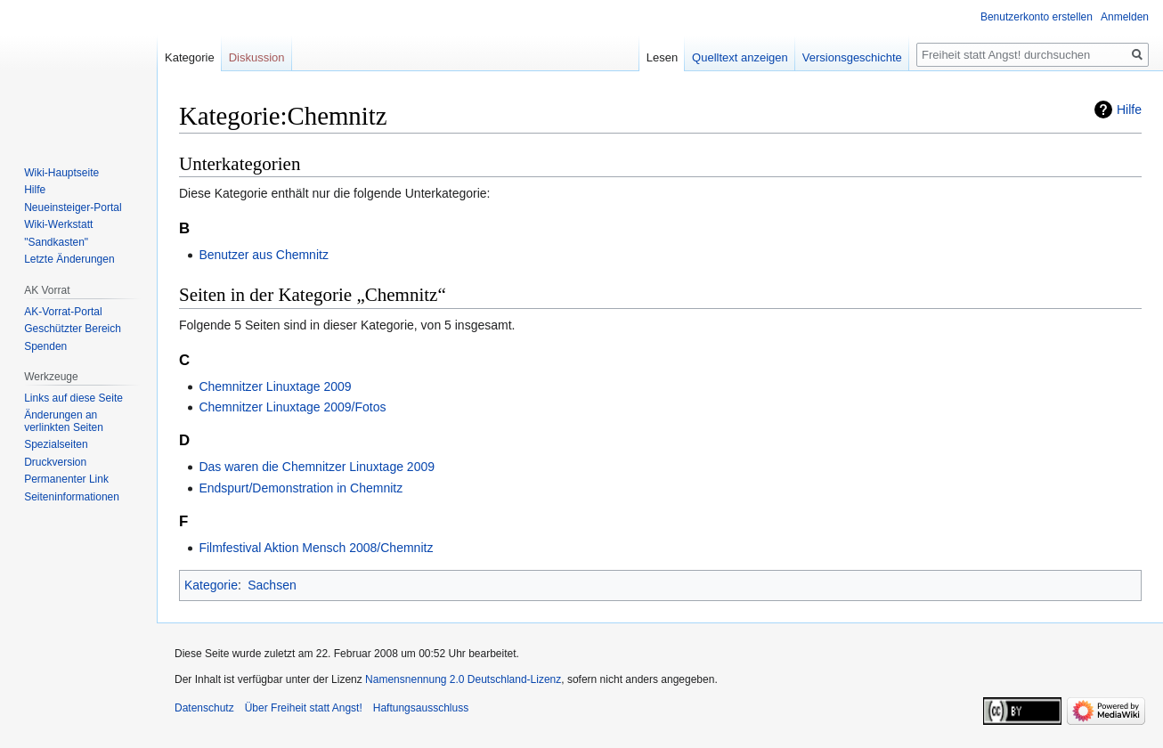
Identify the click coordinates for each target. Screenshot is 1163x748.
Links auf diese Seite (73, 398)
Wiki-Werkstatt (58, 224)
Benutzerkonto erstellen (1036, 17)
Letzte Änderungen (69, 259)
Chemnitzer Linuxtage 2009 (275, 386)
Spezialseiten (55, 444)
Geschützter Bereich (72, 328)
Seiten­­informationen (71, 497)
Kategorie (211, 585)
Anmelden (1125, 17)
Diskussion (257, 57)
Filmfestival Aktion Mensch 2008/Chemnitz (316, 548)
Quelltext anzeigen (740, 57)
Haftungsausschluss (420, 708)
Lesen (662, 57)
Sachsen (272, 585)
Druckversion (55, 462)
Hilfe (1129, 109)
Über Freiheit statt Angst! (303, 708)
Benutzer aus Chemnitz (264, 255)
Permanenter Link (66, 479)
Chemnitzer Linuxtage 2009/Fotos (292, 407)
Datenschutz (204, 708)
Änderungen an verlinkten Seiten (63, 421)
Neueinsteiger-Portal (72, 207)
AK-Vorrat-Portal (63, 311)
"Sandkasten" (56, 242)
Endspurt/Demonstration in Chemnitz (301, 488)
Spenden (45, 346)
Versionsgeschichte (852, 57)
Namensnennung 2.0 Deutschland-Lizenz (463, 679)
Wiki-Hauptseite (61, 173)
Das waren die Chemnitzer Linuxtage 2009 (317, 466)
